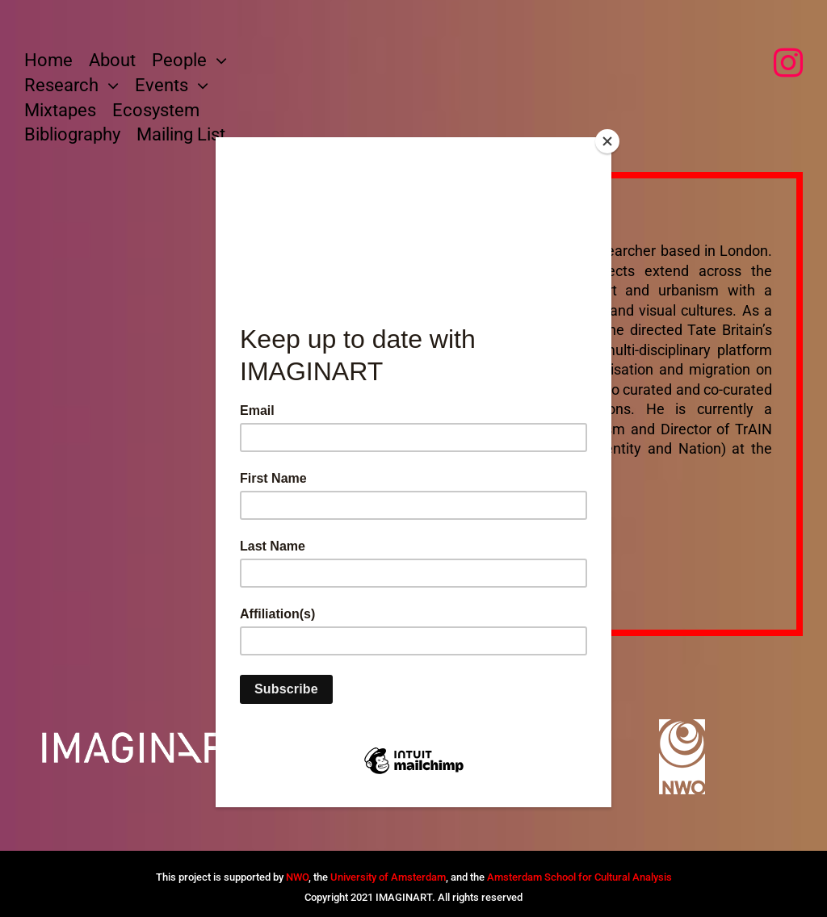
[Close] (607, 141)
